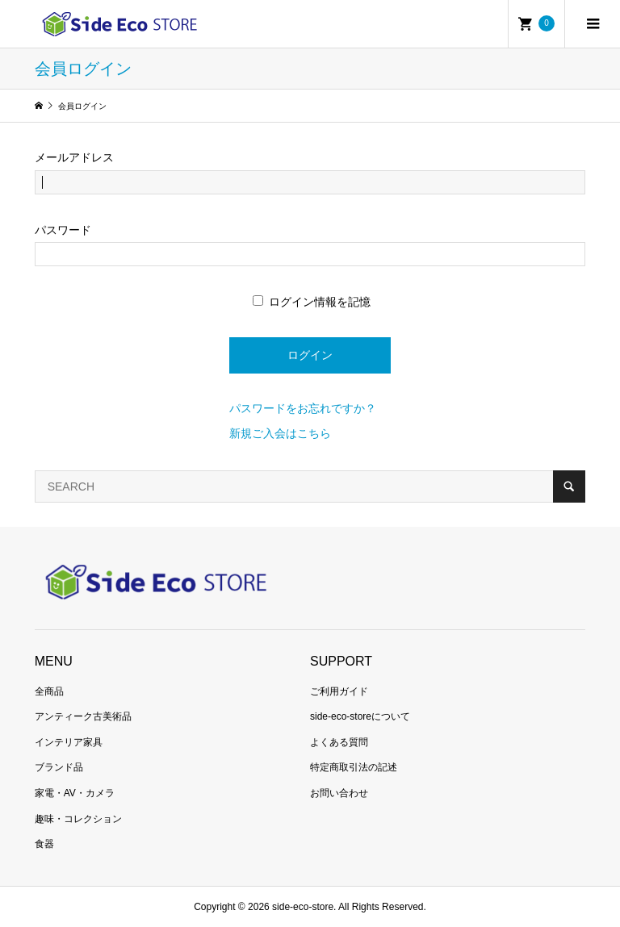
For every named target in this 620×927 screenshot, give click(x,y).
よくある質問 (339, 742)
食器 (44, 844)
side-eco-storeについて (360, 716)
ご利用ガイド (339, 691)
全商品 (49, 691)
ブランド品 (59, 767)
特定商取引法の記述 (353, 767)
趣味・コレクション (78, 819)
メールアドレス (74, 157)
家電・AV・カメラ (75, 793)
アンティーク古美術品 (83, 716)
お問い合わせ (339, 793)
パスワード (63, 229)
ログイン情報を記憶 (312, 301)
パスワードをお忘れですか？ (302, 408)
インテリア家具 (69, 742)
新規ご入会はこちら (280, 433)
